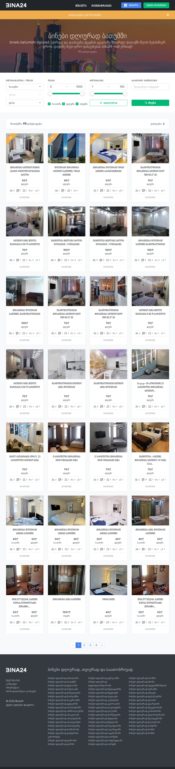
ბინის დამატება (156, 5)
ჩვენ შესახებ (13, 680)
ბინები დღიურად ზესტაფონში (104, 689)
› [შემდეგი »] (102, 645)
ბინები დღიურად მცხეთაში (103, 722)
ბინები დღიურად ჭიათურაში (144, 722)
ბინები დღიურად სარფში (102, 744)
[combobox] (25, 87)
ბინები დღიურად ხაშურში (143, 725)
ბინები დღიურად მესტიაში (103, 718)
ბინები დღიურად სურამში (143, 689)
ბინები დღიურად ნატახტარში (104, 725)
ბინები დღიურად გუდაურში (63, 703)
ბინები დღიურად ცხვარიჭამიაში (147, 714)
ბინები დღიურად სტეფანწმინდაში (148, 685)
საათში (56, 103)
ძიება (150, 102)
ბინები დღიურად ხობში (142, 729)
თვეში (84, 103)
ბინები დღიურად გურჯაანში (103, 678)
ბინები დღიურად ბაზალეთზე (64, 725)
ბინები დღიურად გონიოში (62, 740)
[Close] (167, 15)
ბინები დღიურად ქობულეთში (64, 692)
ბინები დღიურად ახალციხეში (64, 722)
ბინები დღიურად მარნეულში (104, 714)
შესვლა (81, 6)
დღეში (70, 103)
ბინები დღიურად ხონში (142, 733)
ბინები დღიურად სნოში (142, 681)
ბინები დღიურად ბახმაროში (63, 729)
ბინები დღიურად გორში (61, 744)
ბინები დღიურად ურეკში (142, 692)
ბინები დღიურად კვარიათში (104, 703)
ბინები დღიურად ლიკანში (102, 711)
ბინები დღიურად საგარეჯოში (104, 729)
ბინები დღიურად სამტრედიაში (105, 740)
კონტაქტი (11, 683)
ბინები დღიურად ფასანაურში (145, 696)
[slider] (50, 93)
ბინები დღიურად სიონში (142, 678)
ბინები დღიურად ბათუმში (62, 681)
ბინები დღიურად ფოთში (142, 700)
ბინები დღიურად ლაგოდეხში (104, 707)
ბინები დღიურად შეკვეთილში (145, 707)
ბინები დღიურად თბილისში (63, 678)
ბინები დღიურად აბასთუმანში (64, 707)
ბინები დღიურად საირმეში (103, 736)
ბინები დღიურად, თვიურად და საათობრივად (90, 669)
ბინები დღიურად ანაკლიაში (63, 714)
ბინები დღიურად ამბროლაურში (66, 711)
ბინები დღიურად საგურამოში (104, 733)
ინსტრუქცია (12, 687)
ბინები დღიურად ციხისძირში (145, 711)
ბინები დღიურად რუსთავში (63, 689)
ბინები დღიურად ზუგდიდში (103, 692)
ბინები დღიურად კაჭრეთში (103, 700)
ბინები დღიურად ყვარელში (144, 703)
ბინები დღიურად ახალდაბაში (64, 718)
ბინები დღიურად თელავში (103, 696)
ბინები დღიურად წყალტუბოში (145, 718)
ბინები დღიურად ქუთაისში (62, 685)
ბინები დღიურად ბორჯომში (63, 696)
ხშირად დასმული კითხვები (21, 691)
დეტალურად (107, 103)
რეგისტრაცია (101, 6)
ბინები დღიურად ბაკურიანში (64, 700)
